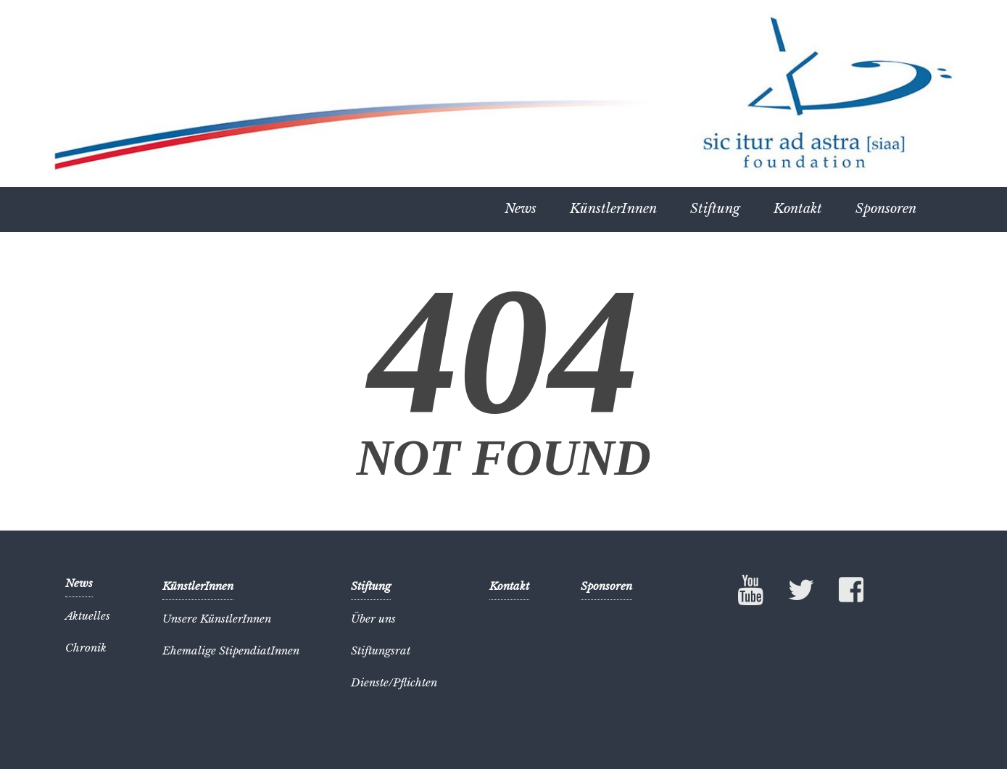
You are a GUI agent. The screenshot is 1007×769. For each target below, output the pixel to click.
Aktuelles (87, 616)
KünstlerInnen (613, 209)
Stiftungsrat (380, 650)
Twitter (801, 592)
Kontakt (798, 209)
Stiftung (715, 209)
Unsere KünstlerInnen (216, 618)
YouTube (751, 590)
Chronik (86, 647)
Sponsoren (885, 209)
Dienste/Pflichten (394, 682)
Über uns (373, 618)
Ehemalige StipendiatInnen (230, 650)
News (520, 209)
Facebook (851, 592)
